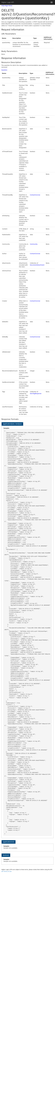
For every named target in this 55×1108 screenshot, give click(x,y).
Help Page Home (6, 5)
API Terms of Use (6, 871)
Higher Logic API (7, 2)
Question (4, 70)
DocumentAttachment (37, 265)
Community (33, 244)
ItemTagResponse (35, 393)
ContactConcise (35, 195)
